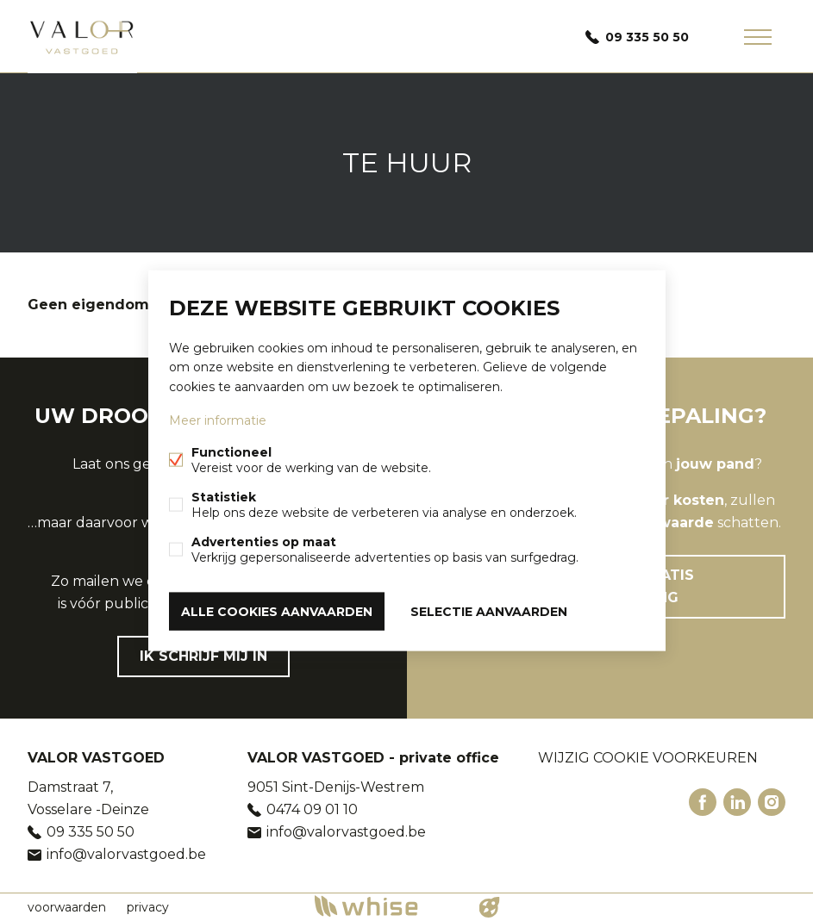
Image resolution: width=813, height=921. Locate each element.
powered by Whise (386, 906)
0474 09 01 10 (312, 809)
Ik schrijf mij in (203, 656)
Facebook (702, 802)
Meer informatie (217, 419)
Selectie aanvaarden (488, 611)
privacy (148, 907)
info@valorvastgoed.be (126, 854)
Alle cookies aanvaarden (276, 611)
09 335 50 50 (647, 37)
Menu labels (757, 37)
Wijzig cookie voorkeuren (648, 758)
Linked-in (737, 802)
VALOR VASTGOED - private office (373, 758)
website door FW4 (488, 907)
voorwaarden (67, 907)
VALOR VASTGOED (96, 758)
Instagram (771, 802)
